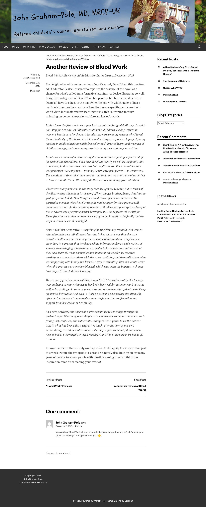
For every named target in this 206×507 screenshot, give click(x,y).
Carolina (128, 500)
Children (86, 55)
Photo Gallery (47, 47)
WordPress (99, 500)
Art (47, 55)
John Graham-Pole (31, 77)
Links (75, 47)
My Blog (63, 47)
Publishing (51, 58)
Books (70, 55)
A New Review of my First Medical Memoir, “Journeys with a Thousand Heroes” (181, 70)
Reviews (61, 58)
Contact (114, 47)
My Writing (29, 47)
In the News (99, 47)
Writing (85, 58)
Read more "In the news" (170, 221)
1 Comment (35, 91)
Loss (121, 55)
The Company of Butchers (176, 80)
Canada (78, 55)
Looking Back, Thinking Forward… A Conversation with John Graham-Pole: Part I (176, 214)
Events (85, 47)
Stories (77, 58)
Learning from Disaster (174, 101)
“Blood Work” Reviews (59, 386)
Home (5, 47)
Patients (139, 55)
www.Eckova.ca (39, 482)
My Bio (15, 47)
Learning (114, 55)
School (69, 58)
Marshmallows (170, 94)
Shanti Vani (168, 144)
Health (105, 55)
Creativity (97, 55)
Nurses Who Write (172, 87)
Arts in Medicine (58, 55)
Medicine (129, 55)
